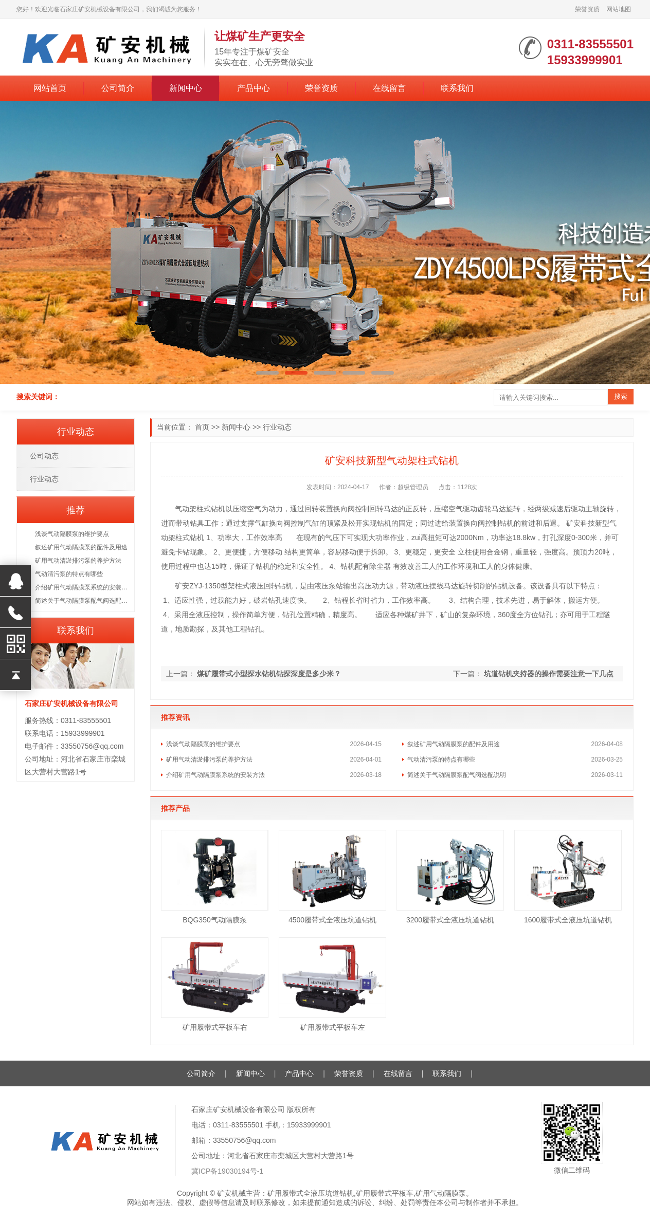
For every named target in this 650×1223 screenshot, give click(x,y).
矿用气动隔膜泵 (441, 1193)
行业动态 (277, 427)
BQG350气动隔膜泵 (214, 920)
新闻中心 (185, 88)
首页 (202, 427)
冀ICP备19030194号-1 (227, 1171)
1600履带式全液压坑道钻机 (568, 920)
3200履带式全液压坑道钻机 (450, 920)
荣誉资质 (587, 9)
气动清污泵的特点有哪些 (441, 759)
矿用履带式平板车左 (332, 1027)
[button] (267, 373)
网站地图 (618, 9)
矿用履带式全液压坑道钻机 (310, 1193)
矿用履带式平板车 (384, 1193)
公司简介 (117, 88)
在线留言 (389, 88)
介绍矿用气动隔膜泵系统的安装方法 (215, 775)
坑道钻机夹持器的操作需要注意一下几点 (548, 674)
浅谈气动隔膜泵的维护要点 (203, 744)
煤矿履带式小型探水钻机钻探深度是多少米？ (269, 674)
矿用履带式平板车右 (215, 1027)
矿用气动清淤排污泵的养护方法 (209, 759)
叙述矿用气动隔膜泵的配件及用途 (453, 744)
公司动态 (44, 456)
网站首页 (49, 88)
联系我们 (457, 88)
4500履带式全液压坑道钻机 (332, 920)
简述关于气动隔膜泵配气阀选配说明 (456, 775)
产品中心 (253, 88)
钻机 (218, 509)
